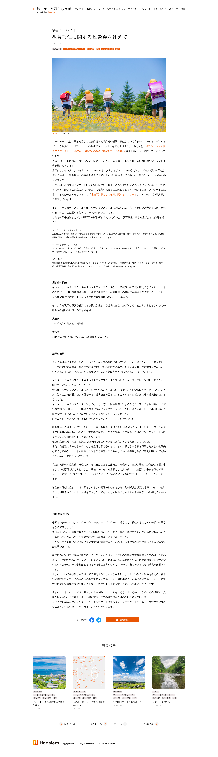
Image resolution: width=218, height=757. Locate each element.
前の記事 (70, 724)
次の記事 (148, 724)
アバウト (79, 9)
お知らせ (91, 9)
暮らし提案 (47, 698)
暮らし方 (90, 49)
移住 (97, 49)
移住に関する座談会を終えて (127, 702)
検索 (183, 9)
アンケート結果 (79, 691)
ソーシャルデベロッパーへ (111, 9)
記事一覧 (97, 724)
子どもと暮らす (108, 49)
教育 (117, 49)
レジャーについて (161, 702)
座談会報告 (57, 49)
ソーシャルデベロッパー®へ (74, 49)
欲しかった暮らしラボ (52, 9)
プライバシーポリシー (106, 744)
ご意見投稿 (122, 620)
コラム (155, 691)
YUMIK (55, 133)
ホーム (118, 724)
